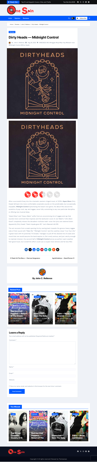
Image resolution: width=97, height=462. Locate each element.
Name (11, 367)
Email (11, 373)
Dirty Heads (25, 45)
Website (11, 379)
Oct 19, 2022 (38, 321)
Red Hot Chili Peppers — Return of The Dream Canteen (19, 314)
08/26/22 (43, 43)
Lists (10, 18)
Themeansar (63, 459)
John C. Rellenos (19, 43)
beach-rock (71, 43)
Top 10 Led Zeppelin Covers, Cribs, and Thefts (17, 437)
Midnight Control (15, 45)
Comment (13, 340)
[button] (89, 18)
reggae (53, 43)
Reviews (26, 18)
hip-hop (63, 43)
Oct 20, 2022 (15, 321)
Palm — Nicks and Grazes (78, 437)
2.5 (49, 43)
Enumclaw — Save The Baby (40, 314)
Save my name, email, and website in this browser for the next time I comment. (36, 386)
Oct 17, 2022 (61, 321)
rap (58, 43)
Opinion (17, 18)
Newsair (53, 459)
